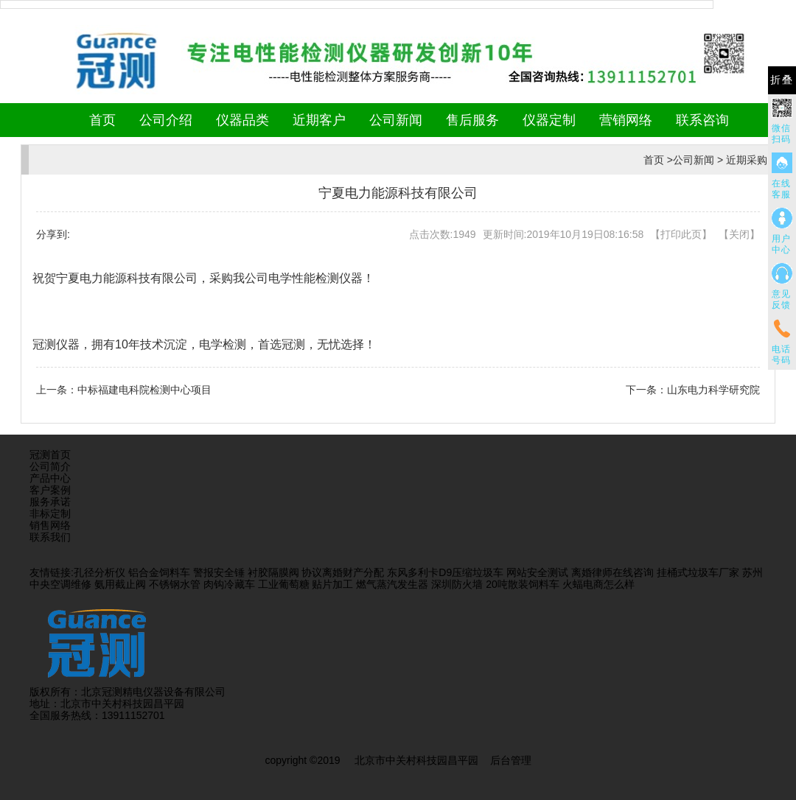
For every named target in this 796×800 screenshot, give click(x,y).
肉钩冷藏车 (229, 584)
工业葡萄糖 (284, 584)
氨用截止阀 (120, 584)
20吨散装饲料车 (522, 584)
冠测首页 (50, 454)
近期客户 (319, 120)
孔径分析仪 (99, 572)
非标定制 (50, 513)
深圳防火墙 (457, 584)
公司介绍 (165, 120)
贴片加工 (332, 584)
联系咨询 (702, 120)
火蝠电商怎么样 (598, 584)
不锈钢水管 (174, 584)
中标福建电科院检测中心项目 (144, 390)
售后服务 (472, 120)
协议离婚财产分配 (342, 572)
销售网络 (50, 525)
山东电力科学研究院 (713, 390)
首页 (102, 120)
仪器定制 (549, 120)
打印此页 (681, 234)
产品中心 (50, 478)
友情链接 (50, 572)
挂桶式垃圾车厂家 (698, 572)
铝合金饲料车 (159, 572)
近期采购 (746, 160)
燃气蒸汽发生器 (392, 584)
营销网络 (625, 120)
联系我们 (50, 537)
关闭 (739, 234)
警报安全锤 (219, 572)
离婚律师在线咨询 (612, 572)
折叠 (782, 79)
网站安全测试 (537, 572)
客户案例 (50, 490)
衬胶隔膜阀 (273, 572)
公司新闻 (395, 120)
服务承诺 (50, 502)
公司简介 (50, 466)
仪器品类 (242, 120)
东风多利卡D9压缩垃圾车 (445, 572)
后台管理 (510, 760)
